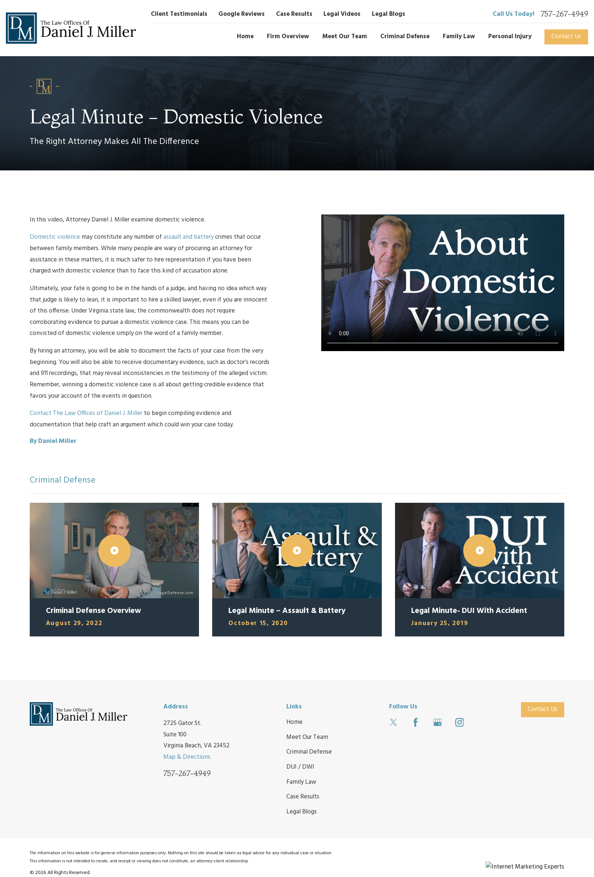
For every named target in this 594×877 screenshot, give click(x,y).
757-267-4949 (564, 14)
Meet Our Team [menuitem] (344, 36)
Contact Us (566, 36)
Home (294, 722)
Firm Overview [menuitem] (288, 36)
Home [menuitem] (245, 36)
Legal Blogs (388, 14)
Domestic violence (55, 237)
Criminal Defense (309, 752)
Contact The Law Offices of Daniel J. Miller (86, 413)
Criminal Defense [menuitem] (405, 36)
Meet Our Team (307, 737)
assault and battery (188, 237)
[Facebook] (415, 722)
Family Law (301, 782)
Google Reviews (241, 14)
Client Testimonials (179, 14)
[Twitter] (393, 722)
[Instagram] (459, 722)
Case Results (294, 14)
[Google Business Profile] (437, 722)
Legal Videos (342, 14)
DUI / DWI (300, 767)
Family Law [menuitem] (459, 36)
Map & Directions (186, 757)
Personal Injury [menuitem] (510, 36)
